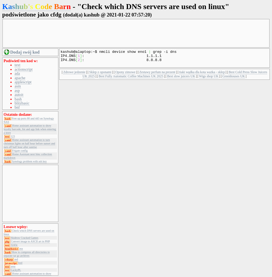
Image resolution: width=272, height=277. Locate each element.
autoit (19, 95)
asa (21, 248)
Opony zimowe (125, 75)
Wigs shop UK (209, 79)
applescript (23, 82)
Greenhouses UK (233, 79)
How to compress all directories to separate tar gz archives (27, 254)
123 (13, 136)
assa (13, 266)
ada (17, 74)
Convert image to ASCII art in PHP (30, 241)
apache (20, 78)
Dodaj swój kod (25, 52)
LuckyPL (16, 270)
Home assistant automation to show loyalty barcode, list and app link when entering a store (30, 129)
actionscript (23, 69)
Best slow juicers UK (181, 79)
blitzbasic (22, 103)
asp (17, 91)
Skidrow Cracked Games (24, 238)
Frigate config (20, 150)
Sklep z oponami (100, 75)
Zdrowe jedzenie (74, 75)
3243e (14, 245)
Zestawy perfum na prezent (157, 75)
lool (20, 263)
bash (18, 99)
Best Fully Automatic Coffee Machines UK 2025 (131, 79)
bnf (17, 107)
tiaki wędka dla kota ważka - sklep (202, 75)
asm (18, 86)
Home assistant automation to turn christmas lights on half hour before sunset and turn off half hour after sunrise (29, 143)
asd (16, 259)
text (17, 65)
